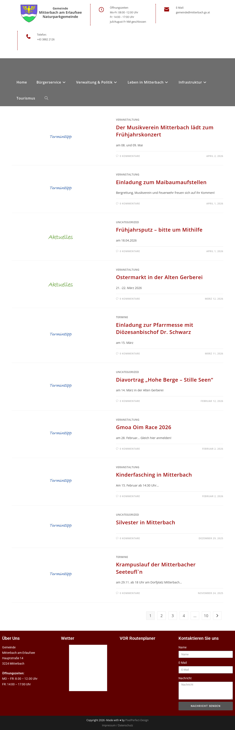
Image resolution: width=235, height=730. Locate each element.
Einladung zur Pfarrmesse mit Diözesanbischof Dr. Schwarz (154, 328)
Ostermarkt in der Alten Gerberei (159, 277)
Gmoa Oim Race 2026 (143, 427)
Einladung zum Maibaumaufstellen (161, 182)
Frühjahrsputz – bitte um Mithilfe (159, 229)
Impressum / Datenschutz (117, 725)
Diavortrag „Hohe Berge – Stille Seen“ (164, 379)
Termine (122, 317)
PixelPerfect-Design (137, 720)
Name (182, 647)
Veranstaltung (127, 120)
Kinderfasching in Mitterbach (154, 474)
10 (206, 615)
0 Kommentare (130, 156)
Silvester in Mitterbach (145, 522)
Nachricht (185, 678)
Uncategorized (127, 222)
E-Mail (183, 662)
